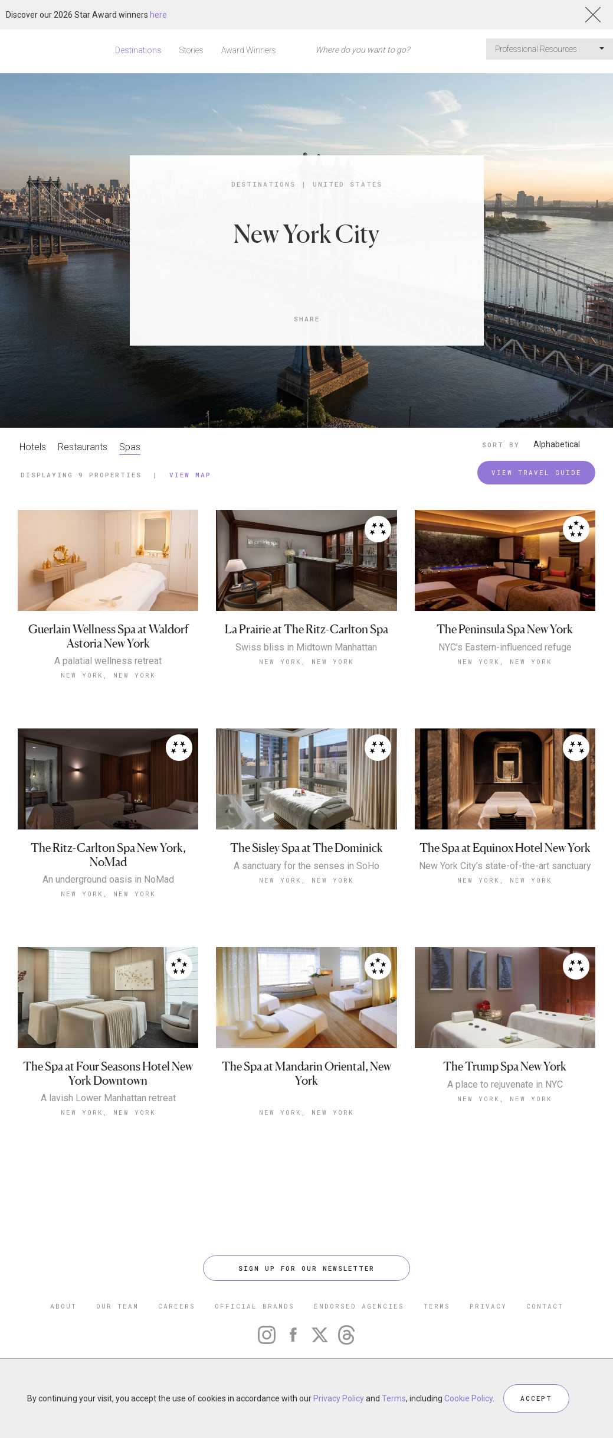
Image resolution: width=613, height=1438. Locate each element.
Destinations (138, 50)
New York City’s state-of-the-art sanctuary (505, 866)
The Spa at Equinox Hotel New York (505, 848)
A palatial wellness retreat (108, 661)
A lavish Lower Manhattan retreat (108, 1098)
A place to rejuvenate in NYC (505, 1084)
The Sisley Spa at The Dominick (306, 848)
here (158, 14)
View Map (190, 474)
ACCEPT (536, 1398)
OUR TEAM (117, 1306)
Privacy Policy (338, 1398)
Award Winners (248, 50)
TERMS (437, 1306)
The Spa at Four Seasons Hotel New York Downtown (108, 1074)
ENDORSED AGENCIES (359, 1306)
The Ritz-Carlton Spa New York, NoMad (108, 855)
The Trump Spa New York (504, 1066)
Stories (191, 50)
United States (347, 184)
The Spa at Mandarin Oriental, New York (306, 1074)
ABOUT (63, 1306)
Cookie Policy (468, 1398)
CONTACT (544, 1306)
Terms (394, 1398)
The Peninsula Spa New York (505, 629)
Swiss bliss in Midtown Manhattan (306, 647)
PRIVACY (488, 1306)
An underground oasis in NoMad (108, 879)
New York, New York (108, 675)
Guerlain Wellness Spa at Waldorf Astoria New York (108, 636)
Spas (129, 447)
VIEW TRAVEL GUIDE (536, 472)
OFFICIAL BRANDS (254, 1306)
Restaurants (82, 447)
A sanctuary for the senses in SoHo (306, 866)
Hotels (32, 447)
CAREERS (176, 1306)
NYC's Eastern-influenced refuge (505, 647)
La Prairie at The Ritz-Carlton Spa (306, 629)
